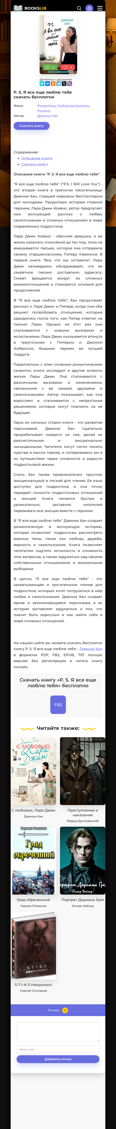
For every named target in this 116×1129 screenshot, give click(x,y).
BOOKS (35, 8)
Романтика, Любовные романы (63, 106)
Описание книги (37, 158)
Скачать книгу (32, 126)
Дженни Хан (47, 116)
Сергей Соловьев (33, 990)
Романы (44, 111)
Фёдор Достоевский (83, 821)
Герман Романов (33, 906)
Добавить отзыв (58, 1059)
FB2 (58, 704)
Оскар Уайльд (83, 906)
